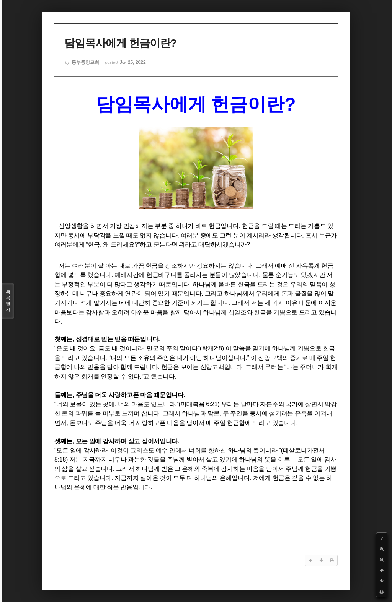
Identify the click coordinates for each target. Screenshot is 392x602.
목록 (8, 301)
